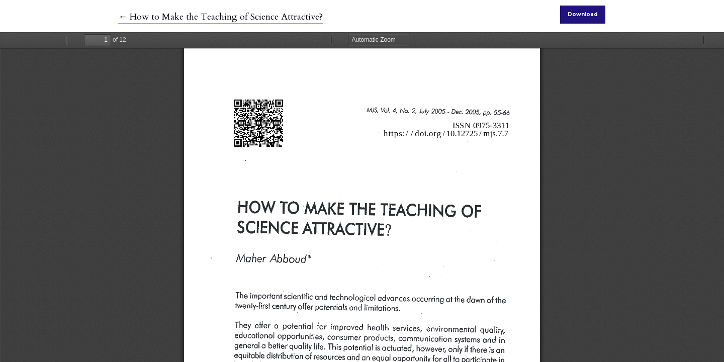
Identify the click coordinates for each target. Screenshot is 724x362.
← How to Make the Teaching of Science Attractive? (220, 17)
